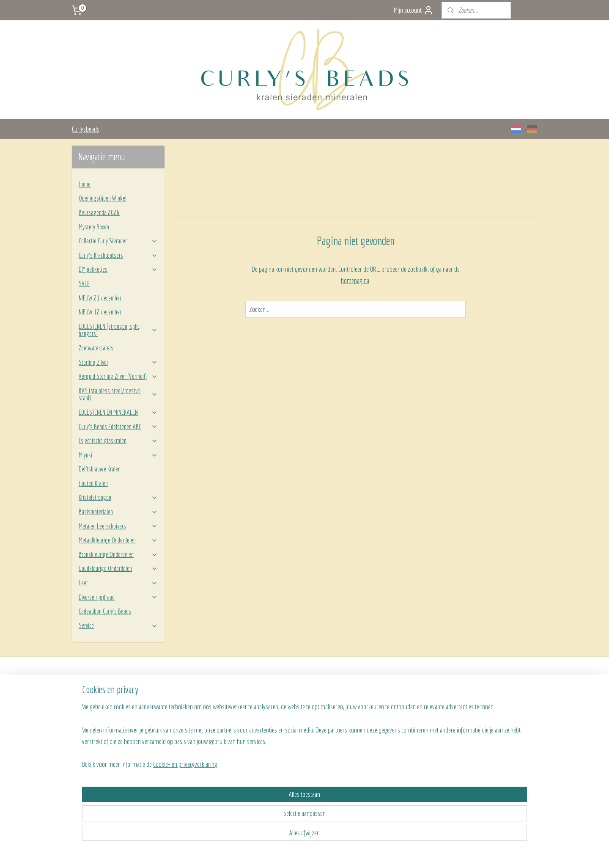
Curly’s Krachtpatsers (118, 255)
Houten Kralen (93, 483)
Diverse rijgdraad (118, 597)
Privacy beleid (184, 733)
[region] (248, 805)
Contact (363, 705)
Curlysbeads (85, 129)
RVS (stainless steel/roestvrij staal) (118, 394)
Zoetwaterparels (96, 348)
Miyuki (118, 455)
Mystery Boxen (94, 227)
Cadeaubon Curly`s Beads (105, 611)
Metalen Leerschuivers (118, 526)
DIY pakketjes (118, 269)
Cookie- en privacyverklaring (175, 835)
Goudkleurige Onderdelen (118, 568)
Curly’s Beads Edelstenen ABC (118, 426)
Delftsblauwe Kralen (100, 469)
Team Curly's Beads (375, 695)
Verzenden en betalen (192, 695)
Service (118, 625)
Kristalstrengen (118, 497)
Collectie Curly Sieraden (118, 241)
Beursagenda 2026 (99, 212)
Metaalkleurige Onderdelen (118, 540)
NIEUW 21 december (100, 298)
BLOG (360, 714)
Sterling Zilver (118, 362)
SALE (84, 283)
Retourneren (183, 714)
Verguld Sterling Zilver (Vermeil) (118, 376)
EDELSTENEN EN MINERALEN (118, 412)
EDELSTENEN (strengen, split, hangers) (118, 330)
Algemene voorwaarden (193, 724)
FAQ (173, 705)
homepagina (354, 280)
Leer (118, 583)
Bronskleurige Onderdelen (118, 554)
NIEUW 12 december (100, 312)
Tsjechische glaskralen (118, 440)
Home (85, 184)
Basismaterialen (118, 511)
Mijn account (413, 10)
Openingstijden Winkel (102, 198)
